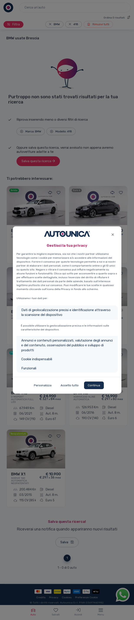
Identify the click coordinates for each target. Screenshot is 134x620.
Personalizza (42, 385)
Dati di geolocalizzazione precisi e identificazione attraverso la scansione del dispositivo (66, 312)
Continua (94, 385)
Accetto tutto (70, 385)
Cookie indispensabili (36, 359)
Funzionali (28, 368)
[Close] (113, 234)
